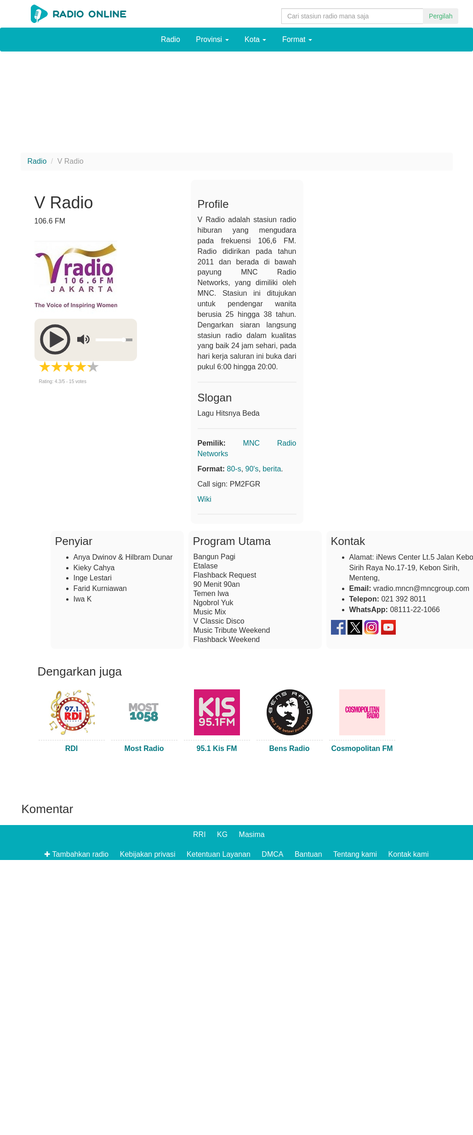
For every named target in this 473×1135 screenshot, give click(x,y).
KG (222, 834)
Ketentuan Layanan (219, 854)
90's (252, 469)
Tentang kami (355, 854)
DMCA (272, 854)
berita (271, 469)
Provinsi (212, 39)
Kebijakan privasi (148, 854)
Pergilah (440, 16)
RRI (199, 834)
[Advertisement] (90, 104)
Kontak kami (408, 854)
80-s (234, 469)
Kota (255, 39)
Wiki (204, 499)
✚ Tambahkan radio (76, 854)
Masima (252, 834)
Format (297, 39)
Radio (170, 39)
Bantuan (308, 854)
